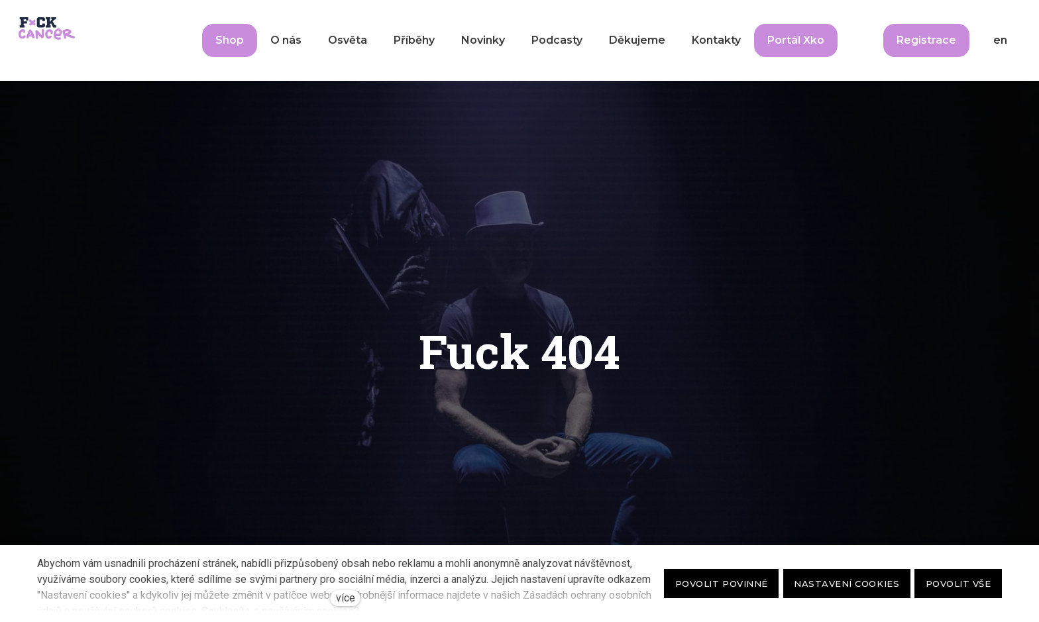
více (345, 598)
